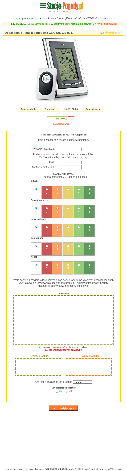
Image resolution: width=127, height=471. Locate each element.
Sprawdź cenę (93, 109)
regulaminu (51, 469)
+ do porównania (60, 124)
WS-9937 (92, 18)
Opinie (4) (50, 109)
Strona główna (64, 18)
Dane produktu (28, 109)
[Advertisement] (63, 438)
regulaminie (77, 24)
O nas (61, 469)
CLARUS (80, 18)
